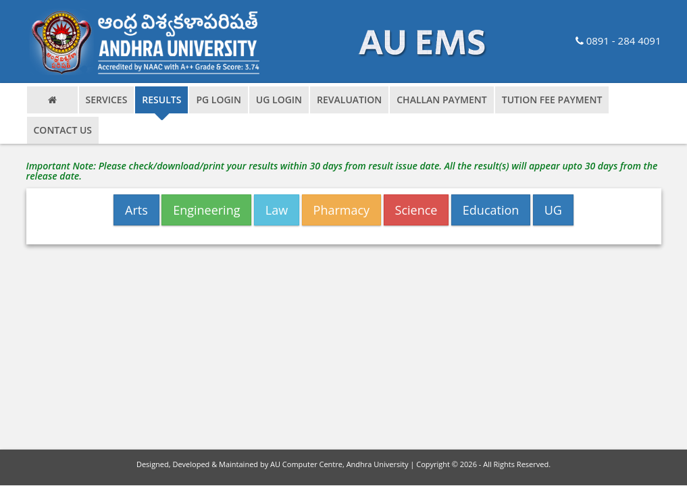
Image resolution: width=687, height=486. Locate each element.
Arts (136, 210)
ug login (279, 99)
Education (491, 210)
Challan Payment (441, 99)
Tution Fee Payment (552, 99)
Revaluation (349, 99)
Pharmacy (341, 210)
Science (416, 210)
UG (553, 210)
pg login (218, 99)
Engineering (206, 210)
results (161, 99)
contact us (63, 130)
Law (276, 210)
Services (107, 99)
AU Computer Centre (306, 464)
